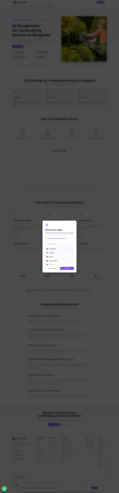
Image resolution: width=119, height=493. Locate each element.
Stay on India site (52, 268)
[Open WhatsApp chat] (4, 488)
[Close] (74, 223)
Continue (67, 268)
